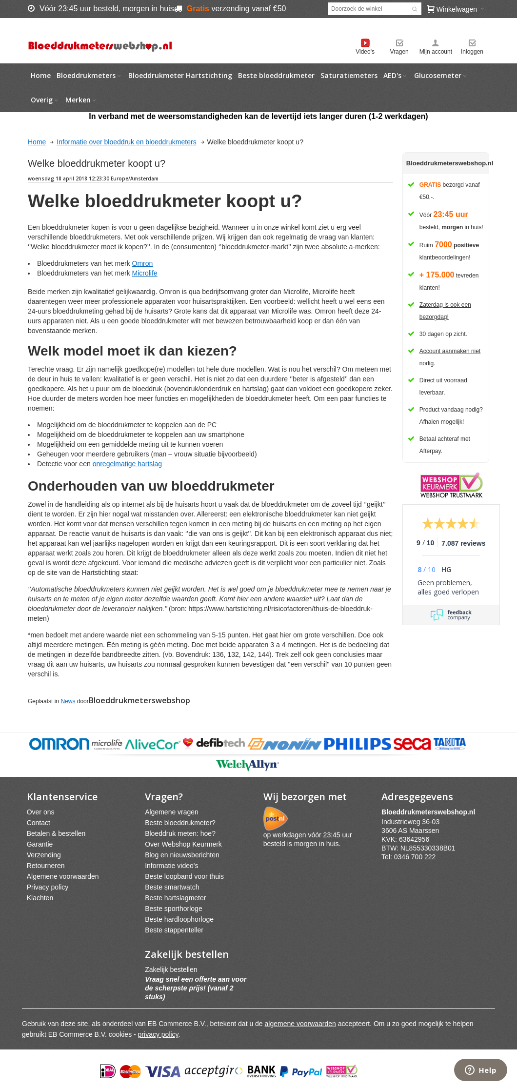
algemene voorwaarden (300, 1024)
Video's (365, 51)
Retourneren (46, 866)
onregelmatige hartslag (127, 464)
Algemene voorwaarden (63, 876)
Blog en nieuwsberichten (182, 855)
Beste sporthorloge (173, 908)
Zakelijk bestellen (171, 969)
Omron (142, 263)
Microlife (145, 273)
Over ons (41, 812)
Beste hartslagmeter (175, 898)
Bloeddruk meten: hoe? (180, 833)
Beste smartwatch (172, 887)
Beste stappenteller (174, 930)
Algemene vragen (172, 812)
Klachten (40, 898)
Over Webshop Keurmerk (183, 844)
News (67, 701)
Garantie (40, 844)
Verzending (44, 855)
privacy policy (158, 1034)
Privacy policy (48, 887)
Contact (38, 823)
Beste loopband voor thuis (184, 876)
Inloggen (472, 51)
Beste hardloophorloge (179, 919)
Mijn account (435, 51)
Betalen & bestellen (56, 833)
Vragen (399, 51)
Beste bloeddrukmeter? (180, 823)
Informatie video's (171, 866)
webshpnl (430, 812)
